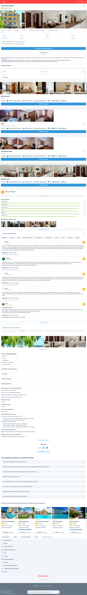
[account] (81, 1)
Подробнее (50, 592)
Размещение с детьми (53, 30)
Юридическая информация (6, 592)
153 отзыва (16, 30)
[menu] (85, 1)
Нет (64, 330)
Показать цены (43, 104)
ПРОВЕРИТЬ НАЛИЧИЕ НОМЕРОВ (43, 48)
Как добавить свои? (43, 229)
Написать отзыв (43, 195)
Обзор (2, 30)
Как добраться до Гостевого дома (36, 30)
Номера (9, 30)
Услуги (24, 30)
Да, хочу (23, 330)
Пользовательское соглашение (7, 590)
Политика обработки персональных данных (9, 593)
